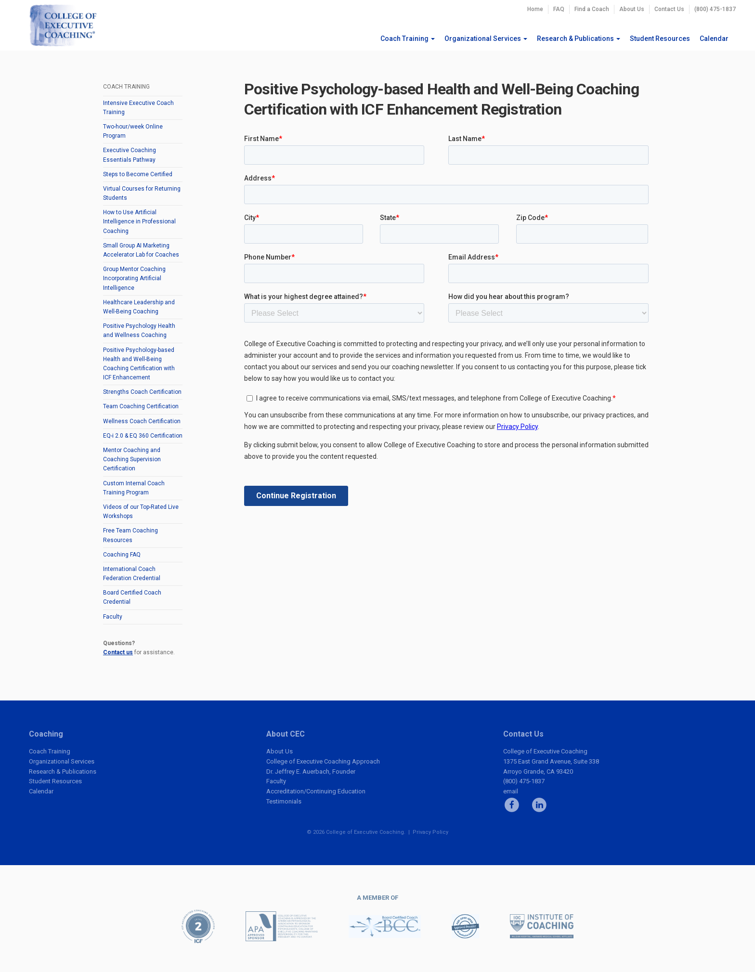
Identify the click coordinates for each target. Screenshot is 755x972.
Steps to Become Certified (137, 174)
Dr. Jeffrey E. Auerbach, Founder (310, 771)
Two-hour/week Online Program (133, 131)
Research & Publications (578, 38)
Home (535, 9)
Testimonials (283, 801)
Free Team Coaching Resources (130, 535)
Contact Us (669, 9)
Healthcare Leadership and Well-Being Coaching (139, 307)
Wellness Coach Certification (142, 421)
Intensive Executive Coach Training (138, 108)
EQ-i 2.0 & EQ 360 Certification (142, 435)
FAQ (558, 9)
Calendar (714, 38)
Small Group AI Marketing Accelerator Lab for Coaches (141, 250)
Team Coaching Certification (141, 406)
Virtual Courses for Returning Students (142, 193)
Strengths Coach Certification (142, 392)
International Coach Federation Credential (131, 574)
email (510, 791)
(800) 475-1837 (715, 9)
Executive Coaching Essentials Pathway (129, 155)
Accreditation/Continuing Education (315, 791)
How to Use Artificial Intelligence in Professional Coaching (139, 221)
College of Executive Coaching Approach (323, 761)
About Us (631, 9)
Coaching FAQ (122, 554)
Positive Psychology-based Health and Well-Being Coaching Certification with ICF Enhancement (139, 364)
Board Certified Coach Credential (132, 597)
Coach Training (407, 38)
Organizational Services (485, 38)
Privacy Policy (430, 832)
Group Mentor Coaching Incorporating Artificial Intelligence (134, 278)
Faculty (112, 616)
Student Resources (660, 38)
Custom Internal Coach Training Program (134, 488)
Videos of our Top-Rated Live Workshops (141, 511)
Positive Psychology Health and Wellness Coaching (139, 330)
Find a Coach (591, 9)
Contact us (118, 652)
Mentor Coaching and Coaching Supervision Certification (132, 459)
